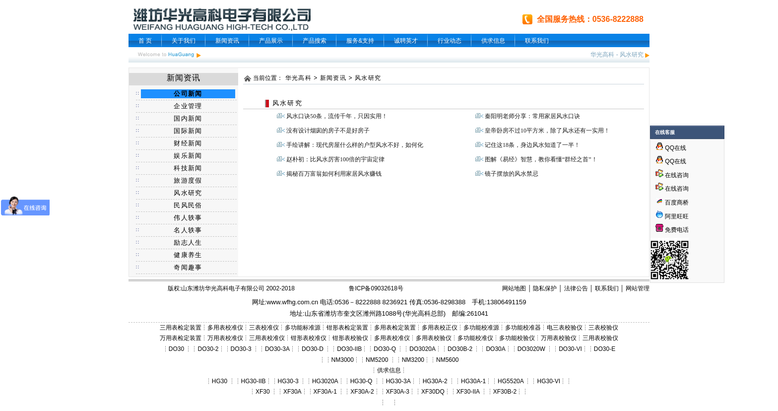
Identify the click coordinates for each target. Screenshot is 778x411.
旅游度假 (188, 180)
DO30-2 (208, 348)
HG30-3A (398, 381)
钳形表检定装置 (347, 327)
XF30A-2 (362, 391)
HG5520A (510, 381)
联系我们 (537, 40)
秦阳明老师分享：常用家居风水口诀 (532, 116)
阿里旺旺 (676, 216)
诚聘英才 (406, 40)
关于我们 (183, 40)
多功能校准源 (481, 327)
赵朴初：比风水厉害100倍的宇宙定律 (335, 159)
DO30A (495, 348)
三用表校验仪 (600, 338)
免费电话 (672, 229)
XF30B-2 (505, 391)
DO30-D (313, 348)
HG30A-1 (473, 381)
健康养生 (188, 255)
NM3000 (342, 359)
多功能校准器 (523, 327)
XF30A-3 (397, 391)
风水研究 (632, 54)
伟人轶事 (188, 217)
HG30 (219, 381)
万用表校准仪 (225, 338)
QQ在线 (670, 147)
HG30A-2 (435, 381)
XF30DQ (433, 391)
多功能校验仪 (517, 338)
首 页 (145, 40)
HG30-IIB (253, 381)
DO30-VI (570, 348)
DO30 (176, 348)
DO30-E (604, 348)
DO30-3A (277, 348)
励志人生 (188, 242)
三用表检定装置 (180, 327)
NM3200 (413, 359)
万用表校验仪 (559, 338)
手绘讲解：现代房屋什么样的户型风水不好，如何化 (354, 144)
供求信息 (493, 40)
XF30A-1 (325, 391)
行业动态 (449, 40)
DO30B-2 (460, 348)
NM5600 (447, 359)
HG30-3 (288, 381)
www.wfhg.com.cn (292, 302)
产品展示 (271, 40)
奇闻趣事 (188, 267)
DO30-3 (241, 348)
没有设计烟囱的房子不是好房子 (328, 130)
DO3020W (531, 348)
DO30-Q (385, 348)
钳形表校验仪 (350, 338)
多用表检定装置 (395, 327)
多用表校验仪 (434, 338)
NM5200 (377, 359)
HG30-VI (548, 381)
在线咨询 (672, 175)
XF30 (263, 391)
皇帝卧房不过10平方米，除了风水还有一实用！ (547, 130)
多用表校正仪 (439, 327)
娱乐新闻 (188, 155)
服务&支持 (360, 40)
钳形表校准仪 (308, 338)
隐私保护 (545, 288)
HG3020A (325, 381)
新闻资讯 (227, 40)
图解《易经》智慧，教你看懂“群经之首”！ (541, 159)
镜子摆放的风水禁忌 (511, 173)
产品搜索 (314, 40)
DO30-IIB (349, 348)
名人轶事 (188, 230)
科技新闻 (188, 168)
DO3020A (422, 348)
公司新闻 (188, 93)
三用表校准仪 (267, 338)
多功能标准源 (303, 327)
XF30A (292, 391)
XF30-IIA (468, 391)
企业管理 (188, 106)
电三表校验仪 (565, 327)
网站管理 (637, 288)
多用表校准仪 (225, 327)
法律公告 (576, 288)
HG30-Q (361, 381)
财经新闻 (188, 143)
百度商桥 (672, 202)
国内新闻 (188, 118)
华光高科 (602, 54)
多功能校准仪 (475, 338)
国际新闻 (188, 131)
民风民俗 (188, 205)
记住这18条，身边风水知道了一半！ (532, 144)
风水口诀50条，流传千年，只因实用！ (337, 116)
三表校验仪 (603, 327)
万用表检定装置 (180, 338)
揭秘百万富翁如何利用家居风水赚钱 (334, 173)
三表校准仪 (264, 327)
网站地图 (514, 288)
